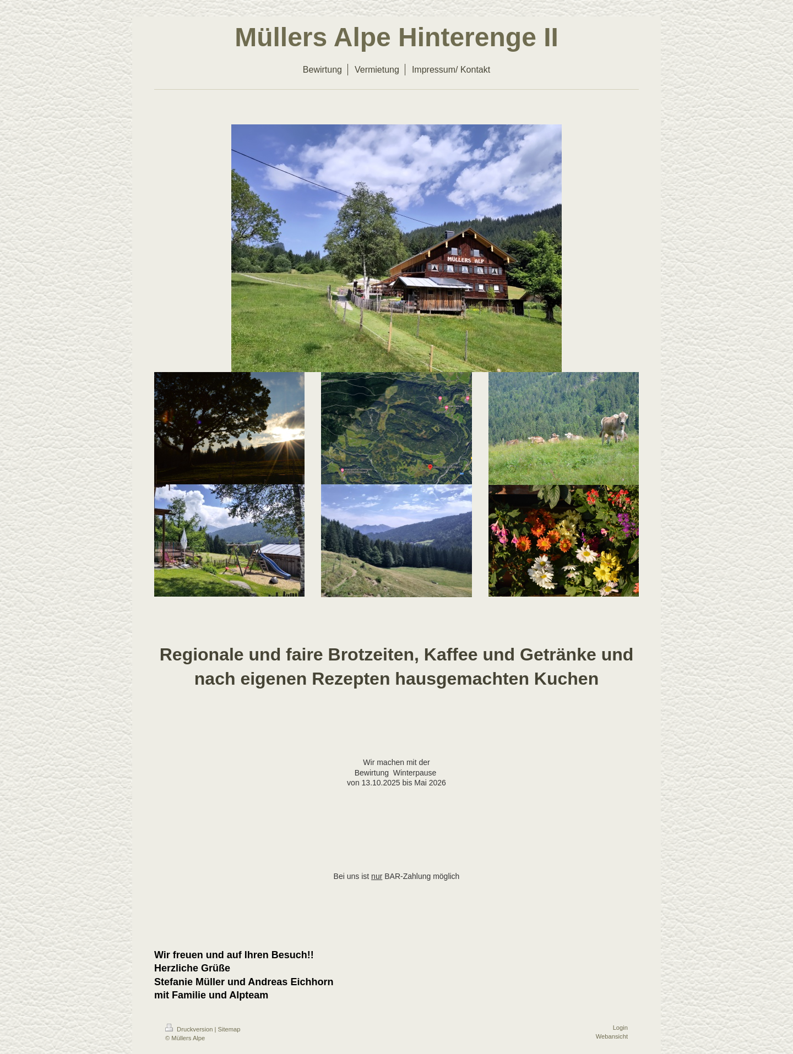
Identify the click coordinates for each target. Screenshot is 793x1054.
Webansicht (612, 1036)
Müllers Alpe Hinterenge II (396, 37)
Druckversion (190, 1029)
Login (620, 1027)
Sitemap (229, 1029)
